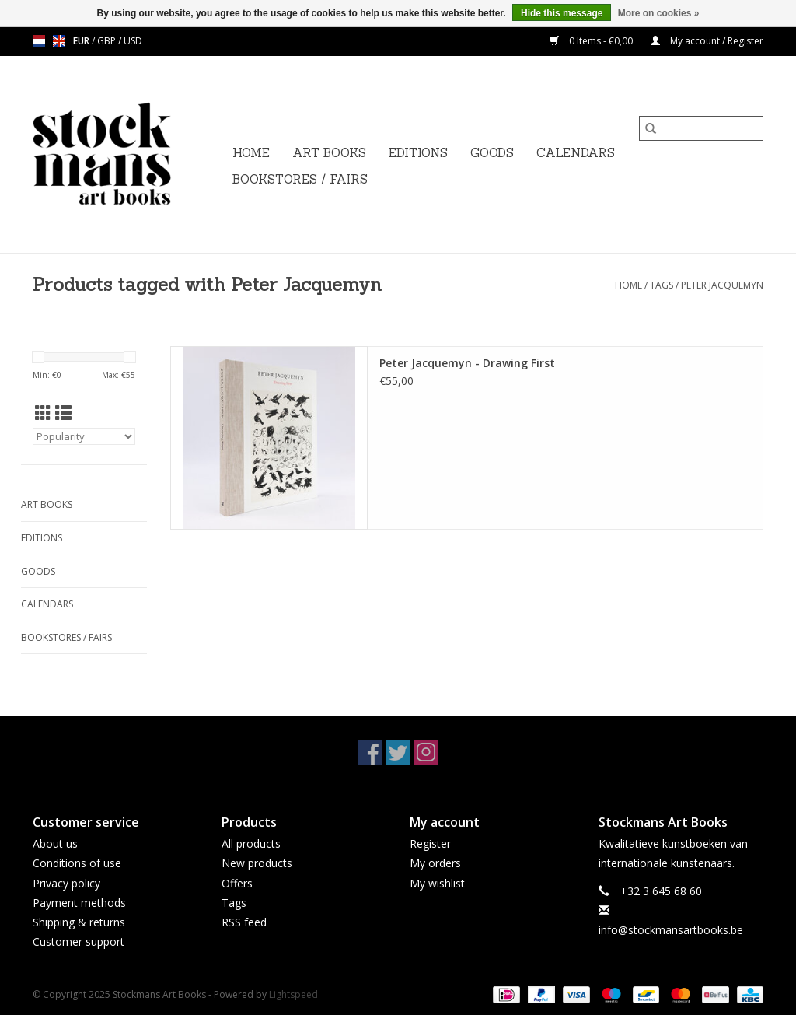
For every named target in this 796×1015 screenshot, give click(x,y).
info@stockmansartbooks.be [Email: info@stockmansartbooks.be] (671, 929)
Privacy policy (66, 883)
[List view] (63, 413)
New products (257, 863)
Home (251, 152)
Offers (237, 883)
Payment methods (79, 902)
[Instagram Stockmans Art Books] (426, 752)
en (59, 41)
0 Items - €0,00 (592, 40)
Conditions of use (77, 863)
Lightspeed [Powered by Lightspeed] (293, 994)
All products (251, 843)
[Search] (701, 128)
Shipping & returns (79, 922)
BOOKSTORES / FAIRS (300, 179)
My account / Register (707, 40)
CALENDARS (575, 152)
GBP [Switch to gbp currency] (107, 40)
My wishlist (437, 883)
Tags (661, 285)
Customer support (78, 941)
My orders (435, 863)
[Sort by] (84, 436)
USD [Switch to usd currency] (133, 40)
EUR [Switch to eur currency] (82, 40)
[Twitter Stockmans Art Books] (398, 752)
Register (430, 843)
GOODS (492, 152)
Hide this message (561, 13)
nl (39, 41)
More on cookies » (659, 13)
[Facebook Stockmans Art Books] (370, 752)
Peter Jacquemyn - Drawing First (467, 362)
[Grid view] (43, 413)
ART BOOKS (329, 152)
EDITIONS (418, 152)
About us (55, 843)
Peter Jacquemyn (722, 285)
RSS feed (244, 922)
